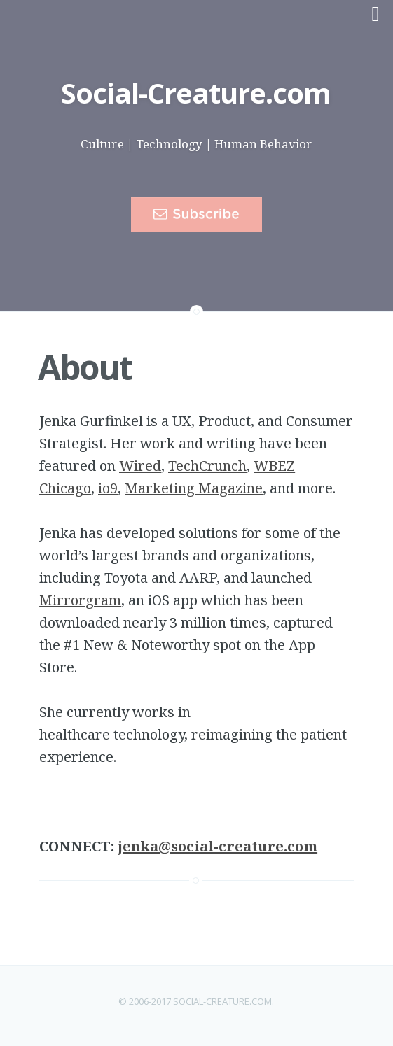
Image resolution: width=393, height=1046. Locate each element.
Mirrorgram (80, 600)
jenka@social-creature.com (217, 846)
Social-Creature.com (196, 92)
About (85, 367)
